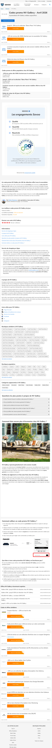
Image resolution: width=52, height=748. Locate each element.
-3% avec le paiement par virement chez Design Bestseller (25, 681)
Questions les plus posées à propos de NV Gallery (14, 238)
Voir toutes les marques (7, 358)
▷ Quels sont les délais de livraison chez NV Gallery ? (16, 405)
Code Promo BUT (20, 342)
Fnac (39, 366)
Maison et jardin (5, 385)
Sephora (12, 366)
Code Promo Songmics (7, 329)
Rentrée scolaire (13, 744)
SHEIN (29, 366)
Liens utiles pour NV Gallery (9, 235)
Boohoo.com (10, 369)
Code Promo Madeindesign (33, 345)
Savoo (2, 8)
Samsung (30, 372)
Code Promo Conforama (20, 329)
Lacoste (29, 369)
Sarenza (17, 369)
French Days (5, 387)
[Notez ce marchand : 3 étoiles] (6, 222)
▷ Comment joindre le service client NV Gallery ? (15, 414)
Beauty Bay (5, 375)
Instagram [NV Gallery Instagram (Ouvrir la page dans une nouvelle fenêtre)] (5, 321)
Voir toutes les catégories (7, 390)
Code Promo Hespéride (34, 340)
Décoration (14, 385)
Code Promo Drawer (6, 353)
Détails (49, 31)
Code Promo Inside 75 (22, 348)
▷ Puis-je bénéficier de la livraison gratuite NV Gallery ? (17, 402)
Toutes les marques (39, 741)
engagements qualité (29, 172)
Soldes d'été (37, 385)
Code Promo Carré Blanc (21, 340)
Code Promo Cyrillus (6, 345)
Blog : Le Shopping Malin (30, 1)
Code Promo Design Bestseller (9, 337)
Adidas (43, 366)
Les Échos (12, 375)
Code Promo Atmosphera (7, 340)
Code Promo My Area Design (8, 348)
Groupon (23, 369)
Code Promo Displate (43, 356)
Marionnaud (15, 372)
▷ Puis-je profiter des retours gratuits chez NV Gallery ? (17, 411)
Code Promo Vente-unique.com (25, 337)
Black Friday (21, 385)
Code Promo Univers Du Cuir (8, 351)
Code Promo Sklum (32, 329)
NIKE (34, 366)
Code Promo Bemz (43, 329)
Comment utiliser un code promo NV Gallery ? (13, 243)
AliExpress (23, 366)
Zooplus (8, 372)
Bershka (35, 369)
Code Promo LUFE (42, 353)
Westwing (44, 340)
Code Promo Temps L (20, 356)
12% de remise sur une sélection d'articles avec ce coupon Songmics (28, 634)
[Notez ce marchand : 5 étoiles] (9, 222)
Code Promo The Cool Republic (24, 351)
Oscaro (34, 375)
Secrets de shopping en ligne (9, 231)
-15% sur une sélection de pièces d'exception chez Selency (25, 671)
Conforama (27, 375)
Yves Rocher (23, 372)
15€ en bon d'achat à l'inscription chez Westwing (22, 703)
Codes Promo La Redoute (19, 345)
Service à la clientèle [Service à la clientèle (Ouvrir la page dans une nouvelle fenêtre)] (8, 314)
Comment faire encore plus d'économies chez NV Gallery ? (16, 240)
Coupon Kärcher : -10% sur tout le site (19, 610)
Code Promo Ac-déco (39, 337)
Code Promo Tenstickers (7, 356)
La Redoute (5, 366)
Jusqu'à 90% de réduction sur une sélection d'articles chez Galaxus (28, 692)
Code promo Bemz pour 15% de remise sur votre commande (26, 624)
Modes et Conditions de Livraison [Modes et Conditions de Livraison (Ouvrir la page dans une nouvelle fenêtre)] (11, 312)
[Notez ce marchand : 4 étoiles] (7, 222)
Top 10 (13, 728)
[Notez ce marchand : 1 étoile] (2, 222)
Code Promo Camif (19, 331)
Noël (13, 742)
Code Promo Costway (38, 342)
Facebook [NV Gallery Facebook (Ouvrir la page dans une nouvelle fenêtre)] (5, 316)
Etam (46, 369)
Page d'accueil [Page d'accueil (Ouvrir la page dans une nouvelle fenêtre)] (6, 309)
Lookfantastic (20, 375)
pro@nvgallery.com (34, 270)
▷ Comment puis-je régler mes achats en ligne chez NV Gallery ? (19, 408)
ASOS (17, 366)
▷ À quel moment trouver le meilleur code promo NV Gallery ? (18, 399)
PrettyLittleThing (41, 375)
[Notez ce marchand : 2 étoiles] (4, 222)
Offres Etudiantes (13, 731)
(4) (7, 20)
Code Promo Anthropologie (8, 342)
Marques (7, 8)
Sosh (3, 372)
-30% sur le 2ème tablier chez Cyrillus (19, 660)
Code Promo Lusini (31, 353)
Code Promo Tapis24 (6, 334)
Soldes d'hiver (45, 385)
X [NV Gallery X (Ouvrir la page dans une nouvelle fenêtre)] (3, 318)
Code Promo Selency (31, 356)
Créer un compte (41, 1)
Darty (3, 369)
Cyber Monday (29, 385)
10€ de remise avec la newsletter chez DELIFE (21, 713)
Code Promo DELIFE (37, 351)
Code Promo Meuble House (36, 348)
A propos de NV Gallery (8, 233)
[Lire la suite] (49, 382)
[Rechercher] (49, 4)
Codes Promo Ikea (18, 334)
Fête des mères (13, 747)
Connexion (49, 1)
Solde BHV (29, 342)
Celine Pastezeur (13, 200)
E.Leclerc (37, 372)
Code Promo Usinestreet (19, 353)
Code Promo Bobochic (29, 334)
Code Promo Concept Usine (32, 331)
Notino (42, 372)
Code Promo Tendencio (7, 331)
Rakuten (41, 369)
